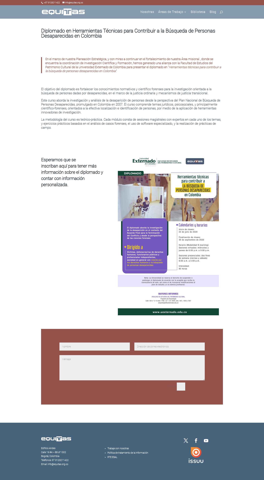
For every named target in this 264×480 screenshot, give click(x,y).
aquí (63, 166)
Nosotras (147, 12)
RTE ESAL (112, 457)
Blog (213, 12)
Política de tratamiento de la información (127, 452)
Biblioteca (198, 12)
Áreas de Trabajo (170, 12)
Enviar (196, 387)
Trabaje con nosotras (118, 448)
